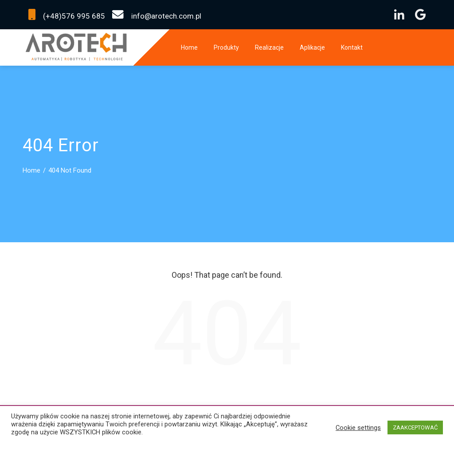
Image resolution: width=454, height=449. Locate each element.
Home (189, 47)
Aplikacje (312, 47)
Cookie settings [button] (358, 428)
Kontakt (352, 47)
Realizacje (269, 47)
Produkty (226, 47)
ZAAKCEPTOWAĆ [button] (415, 427)
